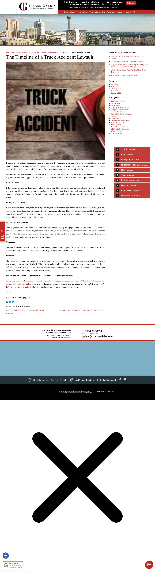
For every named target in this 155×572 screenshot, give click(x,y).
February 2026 (116, 89)
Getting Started (117, 118)
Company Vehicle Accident (121, 110)
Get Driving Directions (84, 380)
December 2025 (117, 93)
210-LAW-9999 (93, 331)
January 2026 (116, 91)
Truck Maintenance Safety (120, 127)
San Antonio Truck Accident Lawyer (19, 53)
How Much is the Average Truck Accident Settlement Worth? (81, 310)
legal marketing (74, 392)
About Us (73, 12)
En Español (130, 3)
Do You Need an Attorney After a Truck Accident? (128, 61)
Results (120, 12)
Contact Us (127, 12)
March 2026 (116, 86)
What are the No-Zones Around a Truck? (125, 75)
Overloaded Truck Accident (121, 120)
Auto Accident (116, 103)
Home (66, 12)
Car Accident (116, 105)
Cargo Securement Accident (121, 107)
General (114, 116)
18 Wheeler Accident (48, 53)
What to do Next (117, 131)
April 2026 (115, 84)
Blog (103, 12)
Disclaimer (101, 391)
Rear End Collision (118, 122)
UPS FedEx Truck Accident (121, 129)
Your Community (117, 133)
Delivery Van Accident (119, 112)
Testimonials (111, 12)
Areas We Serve (95, 12)
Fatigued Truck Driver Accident (122, 114)
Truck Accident (117, 125)
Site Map (111, 391)
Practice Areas (83, 12)
